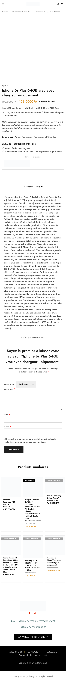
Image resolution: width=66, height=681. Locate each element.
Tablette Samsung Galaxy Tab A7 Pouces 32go (54, 498)
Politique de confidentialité (33, 626)
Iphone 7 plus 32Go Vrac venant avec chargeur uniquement (54, 561)
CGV (13, 620)
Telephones (38, 11)
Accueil (5, 11)
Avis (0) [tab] (39, 186)
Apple (48, 11)
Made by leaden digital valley (23, 676)
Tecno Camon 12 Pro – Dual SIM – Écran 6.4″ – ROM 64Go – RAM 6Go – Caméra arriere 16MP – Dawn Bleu (11, 564)
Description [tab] (28, 186)
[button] (33, 637)
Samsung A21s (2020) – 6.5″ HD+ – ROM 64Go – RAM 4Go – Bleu (33, 565)
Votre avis (9, 389)
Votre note (10, 384)
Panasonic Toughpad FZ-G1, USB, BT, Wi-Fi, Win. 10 (10, 503)
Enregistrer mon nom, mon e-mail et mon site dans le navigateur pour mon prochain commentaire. (30, 440)
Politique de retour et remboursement (36, 620)
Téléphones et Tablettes (21, 11)
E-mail (7, 426)
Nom (7, 414)
